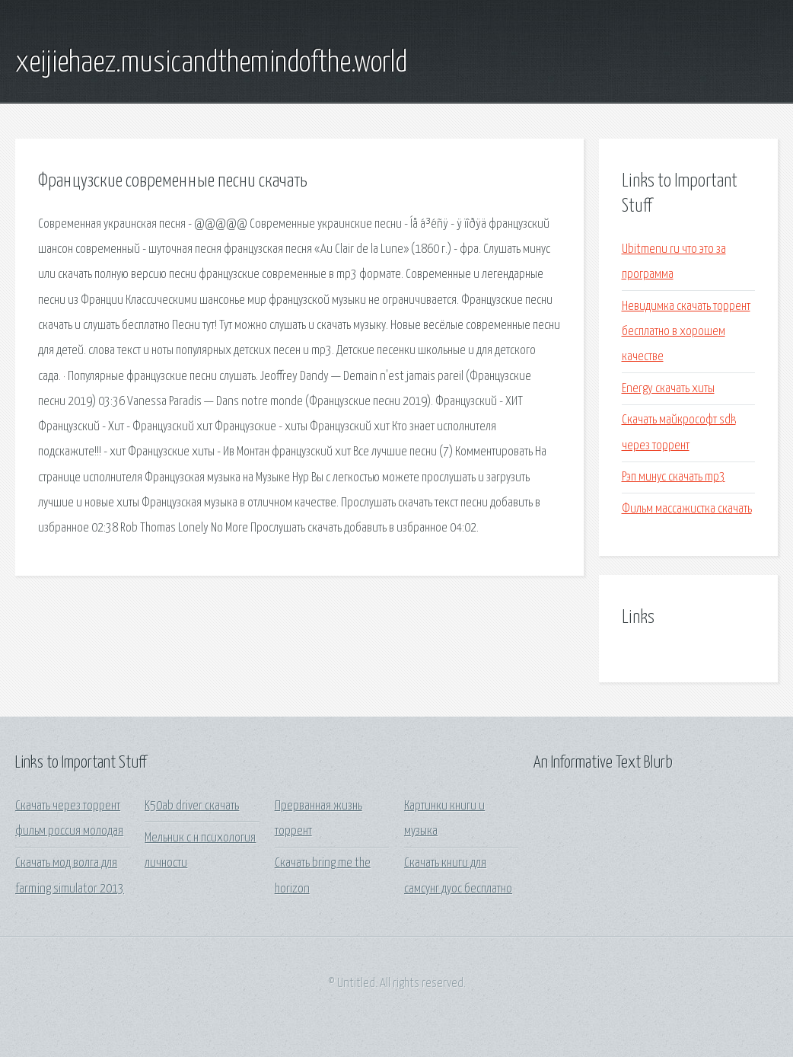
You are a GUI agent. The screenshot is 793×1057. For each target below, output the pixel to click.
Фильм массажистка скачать (687, 509)
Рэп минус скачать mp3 (673, 477)
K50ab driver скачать (192, 806)
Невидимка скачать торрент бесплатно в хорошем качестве (686, 332)
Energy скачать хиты (668, 388)
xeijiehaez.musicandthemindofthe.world (211, 63)
